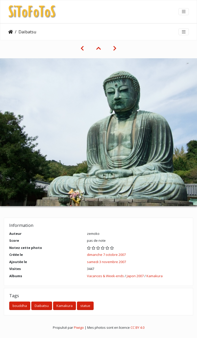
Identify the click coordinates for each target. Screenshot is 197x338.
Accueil (10, 32)
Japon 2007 (135, 276)
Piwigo (79, 327)
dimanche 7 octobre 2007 (106, 254)
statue (85, 305)
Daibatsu (42, 305)
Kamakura (154, 276)
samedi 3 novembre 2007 (106, 261)
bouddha (20, 305)
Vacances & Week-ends (105, 276)
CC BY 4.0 (137, 327)
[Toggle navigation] (184, 11)
